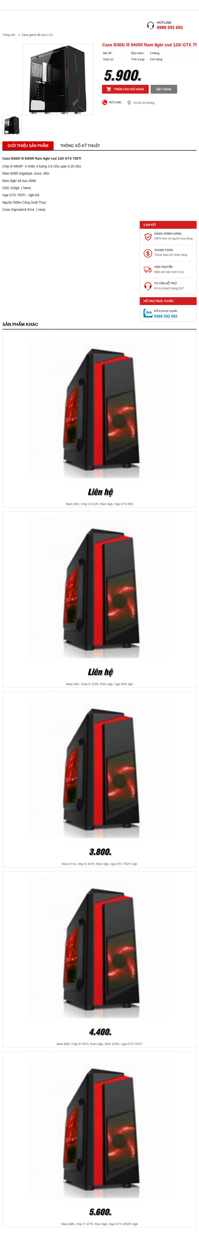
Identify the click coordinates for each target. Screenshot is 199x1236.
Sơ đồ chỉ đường (143, 103)
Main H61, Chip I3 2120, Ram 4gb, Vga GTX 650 (99, 504)
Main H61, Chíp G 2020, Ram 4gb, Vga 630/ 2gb (99, 684)
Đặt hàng (164, 89)
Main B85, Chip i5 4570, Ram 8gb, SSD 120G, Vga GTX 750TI (99, 1044)
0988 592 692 (170, 27)
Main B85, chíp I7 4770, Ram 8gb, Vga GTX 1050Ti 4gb (99, 1224)
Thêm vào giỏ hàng (129, 89)
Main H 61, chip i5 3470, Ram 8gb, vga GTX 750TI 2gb (99, 864)
